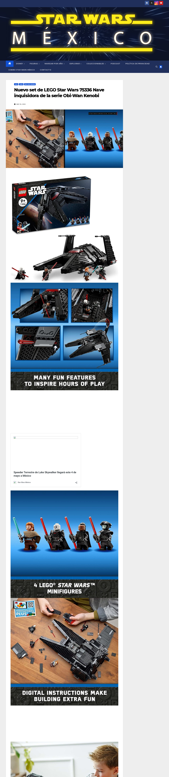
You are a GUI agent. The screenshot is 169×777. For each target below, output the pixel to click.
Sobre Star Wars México (21, 70)
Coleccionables (95, 64)
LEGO (21, 84)
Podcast (115, 64)
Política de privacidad (137, 64)
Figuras (34, 64)
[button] (156, 67)
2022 (16, 84)
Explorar (75, 64)
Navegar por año (54, 64)
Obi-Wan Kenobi (30, 84)
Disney (20, 64)
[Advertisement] (64, 409)
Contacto (45, 70)
